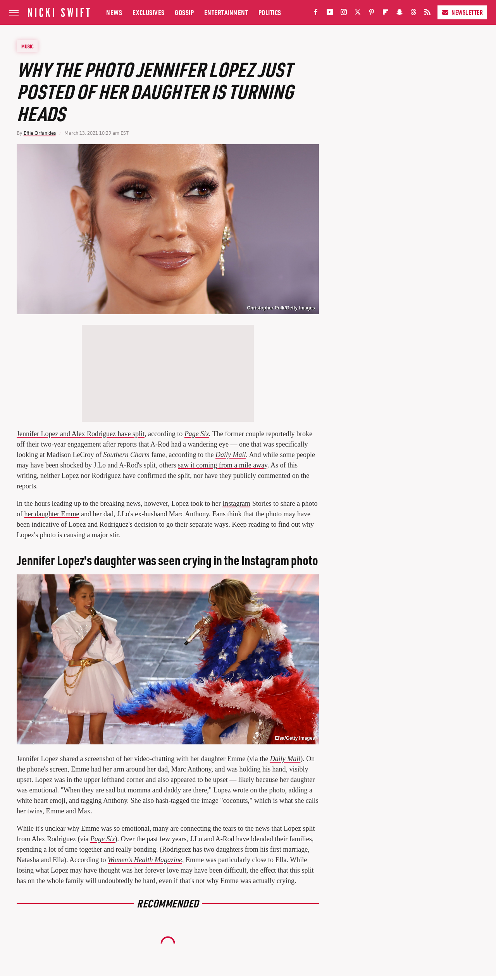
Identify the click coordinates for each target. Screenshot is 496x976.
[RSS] (427, 14)
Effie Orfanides (40, 133)
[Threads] (413, 14)
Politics (269, 12)
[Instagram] (344, 14)
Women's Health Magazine (145, 860)
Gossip (184, 12)
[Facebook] (316, 14)
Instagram (236, 503)
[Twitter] (358, 14)
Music (27, 46)
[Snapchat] (399, 14)
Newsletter (462, 12)
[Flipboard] (385, 14)
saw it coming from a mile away (222, 465)
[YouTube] (330, 14)
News (114, 12)
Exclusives (149, 12)
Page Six (196, 434)
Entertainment (226, 12)
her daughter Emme (51, 514)
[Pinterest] (371, 14)
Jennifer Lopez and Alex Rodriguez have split (81, 434)
